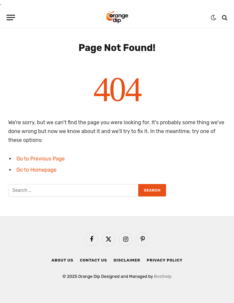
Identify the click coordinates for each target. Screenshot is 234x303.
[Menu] (11, 17)
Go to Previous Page (40, 159)
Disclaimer (126, 260)
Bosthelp (163, 276)
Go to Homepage (36, 170)
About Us (63, 260)
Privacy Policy (164, 260)
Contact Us (93, 260)
